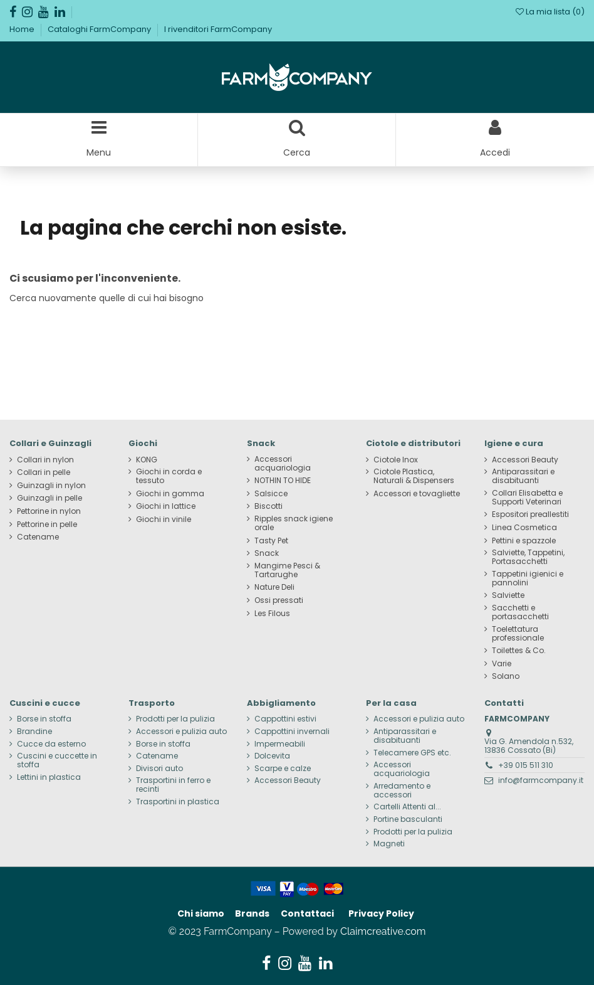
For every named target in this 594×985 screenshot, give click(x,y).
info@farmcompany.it (540, 780)
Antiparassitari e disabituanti (523, 476)
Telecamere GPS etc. (412, 752)
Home (22, 29)
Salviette (508, 595)
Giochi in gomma (170, 493)
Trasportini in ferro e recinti (173, 785)
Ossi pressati (278, 600)
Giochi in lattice (165, 506)
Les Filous (272, 613)
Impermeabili (279, 744)
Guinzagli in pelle (49, 498)
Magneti (389, 843)
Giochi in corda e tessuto (169, 476)
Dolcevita (272, 756)
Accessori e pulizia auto (181, 731)
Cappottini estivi (285, 719)
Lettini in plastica (49, 777)
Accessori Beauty (525, 459)
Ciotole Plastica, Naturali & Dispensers (413, 476)
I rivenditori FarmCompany (218, 29)
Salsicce (271, 493)
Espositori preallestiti (530, 514)
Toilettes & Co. (519, 650)
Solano (505, 676)
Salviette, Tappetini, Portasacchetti (528, 557)
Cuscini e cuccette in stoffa (57, 760)
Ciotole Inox (395, 459)
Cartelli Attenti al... (407, 806)
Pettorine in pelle (47, 524)
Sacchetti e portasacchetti (520, 612)
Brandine (34, 731)
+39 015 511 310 (525, 765)
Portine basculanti (407, 819)
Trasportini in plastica (177, 801)
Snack (266, 553)
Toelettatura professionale (518, 633)
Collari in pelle (43, 472)
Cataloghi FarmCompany (100, 29)
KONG (146, 459)
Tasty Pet (271, 540)
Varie (501, 663)
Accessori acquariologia (282, 463)
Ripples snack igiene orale (293, 523)
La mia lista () (550, 12)
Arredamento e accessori (401, 790)
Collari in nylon (45, 459)
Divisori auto (159, 768)
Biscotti (268, 506)
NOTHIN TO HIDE (282, 480)
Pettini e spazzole (524, 540)
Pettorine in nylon (49, 511)
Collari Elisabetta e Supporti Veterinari (527, 497)
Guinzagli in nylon (51, 485)
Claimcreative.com (383, 931)
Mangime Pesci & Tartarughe (287, 570)
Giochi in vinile (163, 519)
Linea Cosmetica (524, 527)
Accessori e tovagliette (416, 493)
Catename (38, 537)
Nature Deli (274, 587)
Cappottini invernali (292, 731)
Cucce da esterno (51, 744)
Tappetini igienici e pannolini (527, 578)
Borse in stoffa (44, 719)
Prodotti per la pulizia (175, 719)
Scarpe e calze (282, 768)
